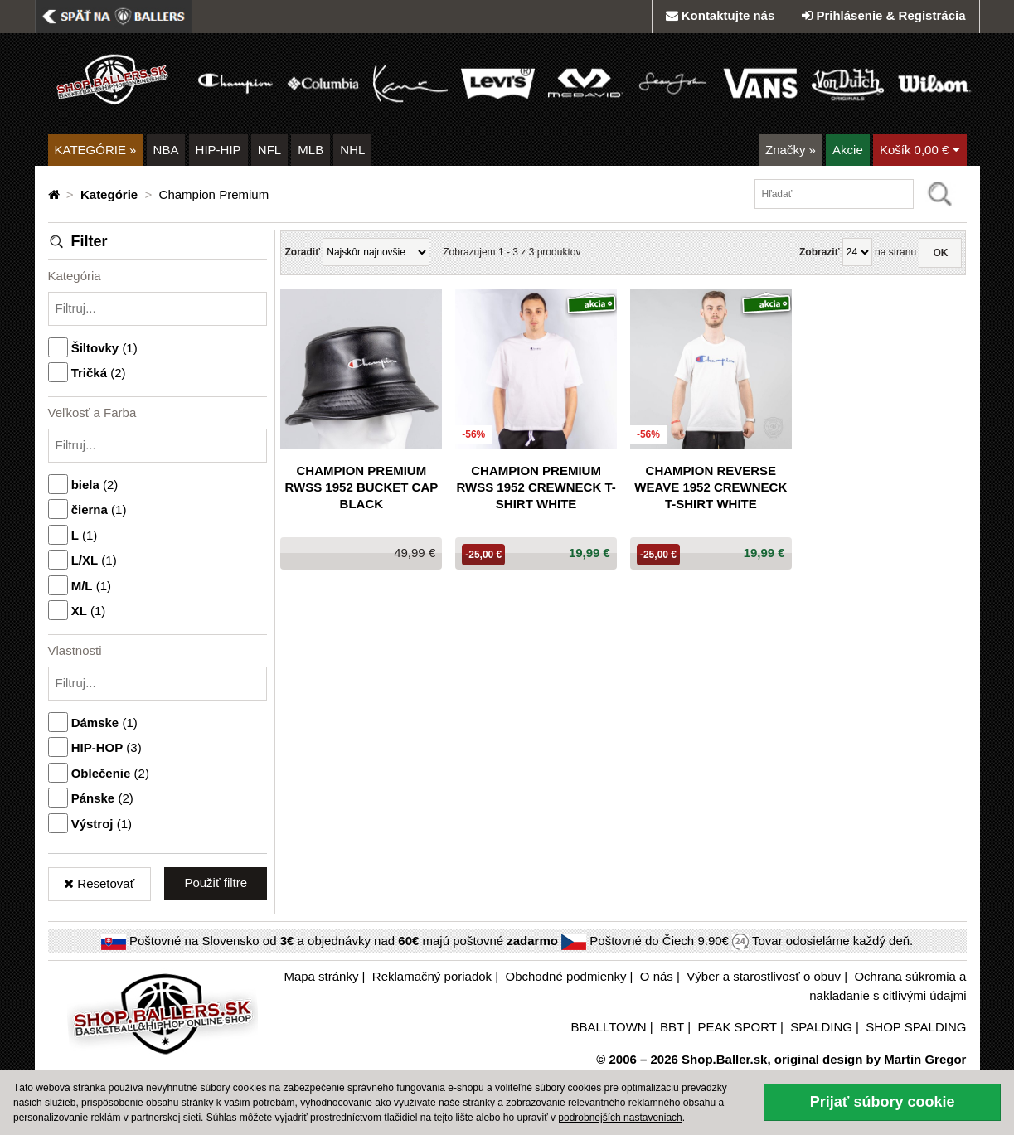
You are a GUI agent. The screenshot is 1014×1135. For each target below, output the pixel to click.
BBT (672, 1027)
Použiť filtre (215, 883)
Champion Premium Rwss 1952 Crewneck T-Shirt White (535, 487)
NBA (166, 150)
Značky (790, 150)
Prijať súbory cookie (882, 1102)
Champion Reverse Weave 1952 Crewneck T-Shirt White (710, 487)
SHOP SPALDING (916, 1027)
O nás (656, 976)
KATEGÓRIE (96, 150)
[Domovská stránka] (55, 194)
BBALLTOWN (609, 1027)
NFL (269, 150)
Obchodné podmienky (566, 976)
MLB (310, 150)
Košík (920, 150)
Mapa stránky (321, 976)
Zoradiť (301, 252)
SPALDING (821, 1027)
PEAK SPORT (736, 1027)
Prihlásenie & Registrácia (883, 15)
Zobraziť (819, 252)
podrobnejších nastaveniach (620, 1117)
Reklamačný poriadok (432, 976)
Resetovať (99, 883)
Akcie (847, 150)
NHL (352, 150)
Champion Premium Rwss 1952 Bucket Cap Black (361, 487)
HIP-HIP (218, 150)
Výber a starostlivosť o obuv (764, 976)
